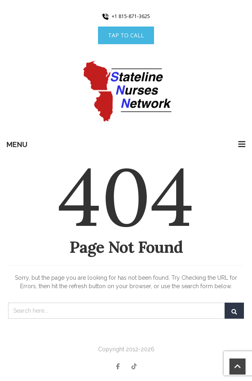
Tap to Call (126, 35)
